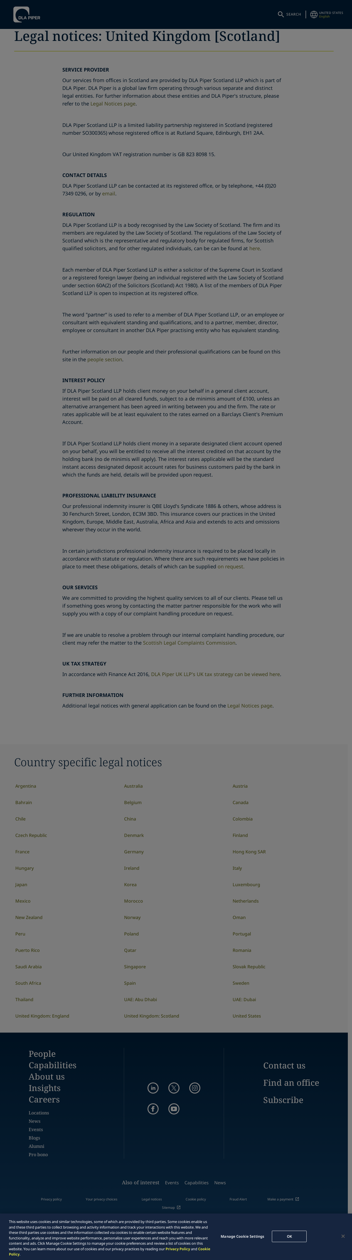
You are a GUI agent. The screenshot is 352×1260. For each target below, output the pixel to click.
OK (289, 1236)
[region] (176, 1237)
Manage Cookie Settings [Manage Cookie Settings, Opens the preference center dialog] (242, 1236)
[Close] (343, 1236)
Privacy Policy (178, 1248)
